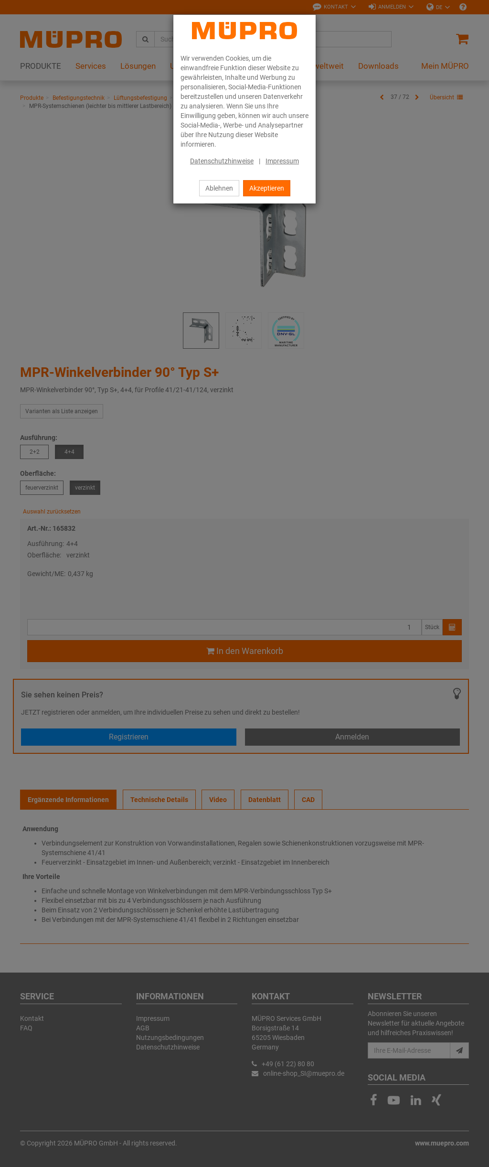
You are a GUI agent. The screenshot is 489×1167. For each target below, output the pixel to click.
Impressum (282, 161)
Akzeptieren (266, 188)
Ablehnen (219, 188)
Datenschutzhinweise (222, 161)
